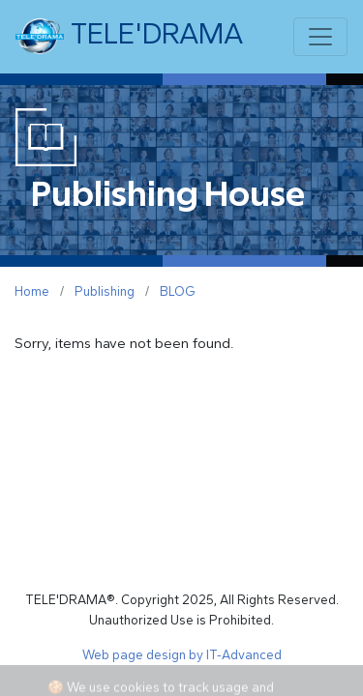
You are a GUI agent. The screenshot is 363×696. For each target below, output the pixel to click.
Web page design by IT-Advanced (182, 655)
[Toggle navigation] (320, 36)
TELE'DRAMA (129, 37)
